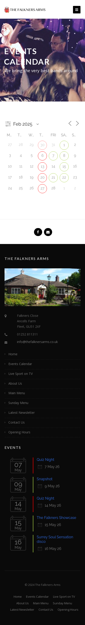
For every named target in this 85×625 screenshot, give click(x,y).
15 (64, 166)
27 (42, 188)
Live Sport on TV (20, 373)
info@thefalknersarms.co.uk (37, 342)
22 (64, 177)
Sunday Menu (18, 403)
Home (12, 354)
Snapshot (44, 479)
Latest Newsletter (21, 412)
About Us (15, 383)
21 (53, 177)
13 (42, 166)
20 (42, 177)
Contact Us (16, 422)
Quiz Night (45, 459)
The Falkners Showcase (56, 518)
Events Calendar (20, 364)
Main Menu (16, 393)
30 (42, 145)
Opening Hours (19, 432)
